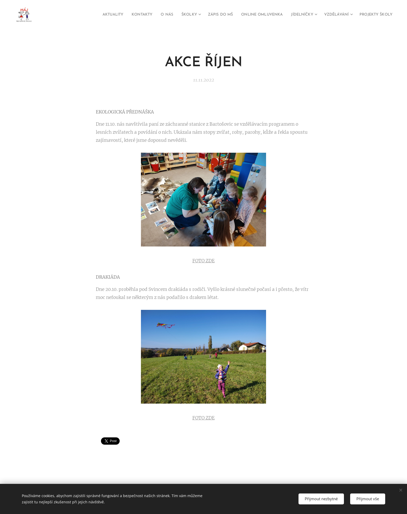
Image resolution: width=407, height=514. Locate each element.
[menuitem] (86, 14)
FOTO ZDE (203, 260)
